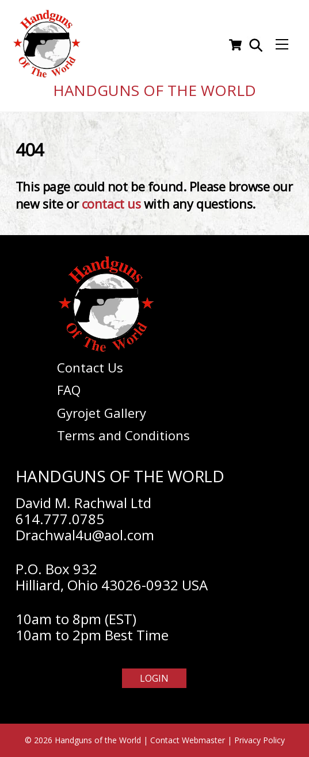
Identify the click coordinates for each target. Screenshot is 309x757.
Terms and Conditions (123, 435)
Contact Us (90, 367)
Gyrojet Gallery (101, 412)
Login (154, 678)
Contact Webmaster (187, 740)
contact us (111, 203)
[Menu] (281, 44)
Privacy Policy (259, 740)
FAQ (69, 389)
